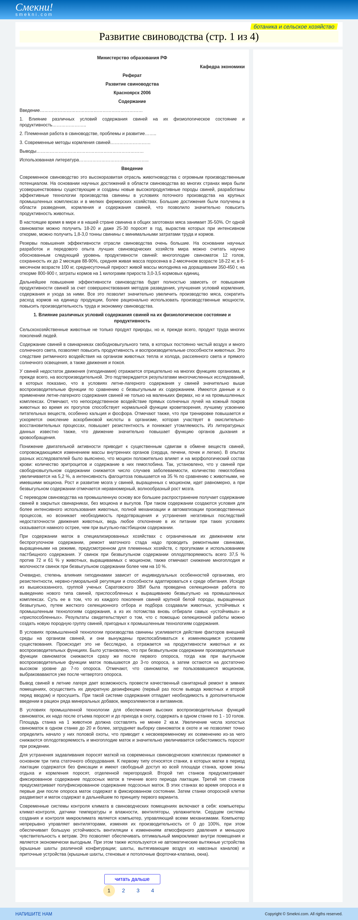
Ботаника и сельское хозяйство (294, 26)
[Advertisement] (297, 136)
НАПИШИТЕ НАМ (33, 914)
